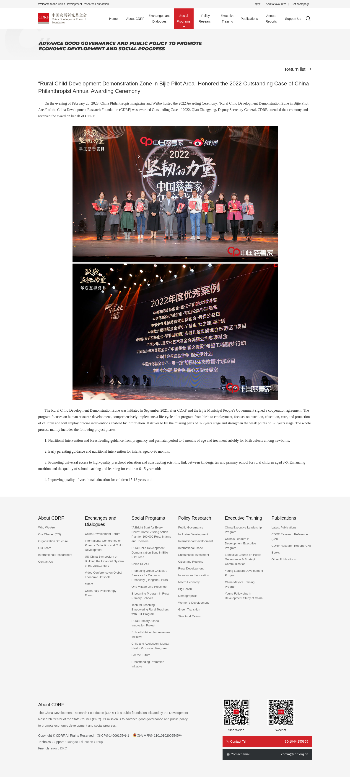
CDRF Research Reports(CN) (291, 545)
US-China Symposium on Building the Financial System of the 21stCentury (104, 561)
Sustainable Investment (193, 554)
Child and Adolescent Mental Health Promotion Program (150, 646)
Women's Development (193, 602)
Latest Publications (284, 527)
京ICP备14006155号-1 (113, 735)
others (89, 584)
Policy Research (206, 18)
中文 (258, 4)
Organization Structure (53, 541)
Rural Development (191, 568)
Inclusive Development (193, 534)
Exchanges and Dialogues (159, 18)
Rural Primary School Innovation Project (146, 623)
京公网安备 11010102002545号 (159, 735)
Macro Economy (189, 582)
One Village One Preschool (149, 586)
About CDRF (135, 19)
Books (276, 552)
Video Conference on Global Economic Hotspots (103, 575)
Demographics (187, 595)
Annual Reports (271, 18)
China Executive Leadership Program (243, 530)
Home (113, 19)
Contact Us (45, 561)
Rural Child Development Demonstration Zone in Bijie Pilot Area (150, 552)
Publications (249, 19)
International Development (195, 541)
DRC (63, 748)
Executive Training (227, 18)
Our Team (44, 548)
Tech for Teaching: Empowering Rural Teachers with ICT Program (150, 609)
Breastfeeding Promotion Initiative (148, 664)
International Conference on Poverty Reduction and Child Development (103, 545)
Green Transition (189, 609)
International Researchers (55, 554)
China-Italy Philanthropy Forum (100, 593)
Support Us (293, 19)
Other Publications (284, 559)
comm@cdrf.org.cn (294, 754)
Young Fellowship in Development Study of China (243, 596)
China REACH (141, 564)
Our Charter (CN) (49, 534)
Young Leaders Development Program (244, 573)
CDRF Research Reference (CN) (290, 537)
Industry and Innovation (193, 575)
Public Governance (190, 527)
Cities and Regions (190, 561)
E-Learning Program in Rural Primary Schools (150, 596)
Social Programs (184, 18)
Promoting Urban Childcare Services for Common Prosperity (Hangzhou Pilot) (150, 575)
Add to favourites (276, 4)
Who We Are (46, 527)
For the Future (141, 655)
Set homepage (300, 4)
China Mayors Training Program (239, 584)
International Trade (190, 548)
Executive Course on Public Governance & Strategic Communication (243, 559)
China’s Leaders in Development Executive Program (240, 543)
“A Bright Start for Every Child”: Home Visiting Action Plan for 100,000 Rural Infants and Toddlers (151, 534)
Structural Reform (190, 616)
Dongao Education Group (85, 742)
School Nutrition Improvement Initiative (151, 635)
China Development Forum (102, 534)
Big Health (185, 589)
